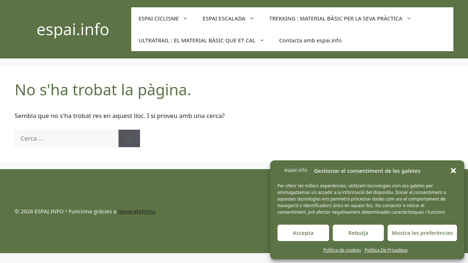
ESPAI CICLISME (167, 18)
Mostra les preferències (422, 232)
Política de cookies (342, 250)
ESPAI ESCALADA (232, 18)
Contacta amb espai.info (310, 40)
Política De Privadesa (386, 250)
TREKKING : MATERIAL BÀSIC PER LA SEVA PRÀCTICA (344, 18)
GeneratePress (136, 211)
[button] (453, 170)
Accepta (303, 232)
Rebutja (358, 232)
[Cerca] (129, 138)
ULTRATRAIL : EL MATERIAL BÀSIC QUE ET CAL (205, 40)
